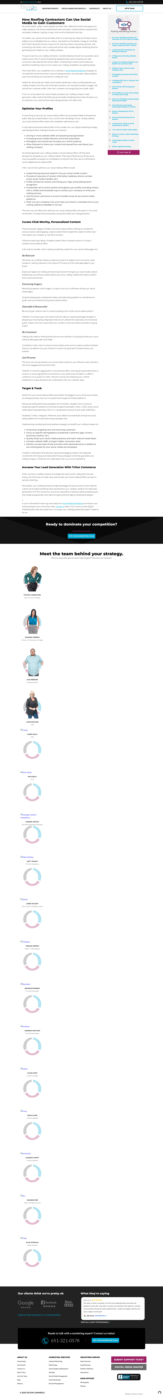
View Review (100, 1316)
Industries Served (50, 8)
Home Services (86, 1362)
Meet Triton (21, 1373)
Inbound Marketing (56, 1362)
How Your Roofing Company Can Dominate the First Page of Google (125, 38)
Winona (83, 1387)
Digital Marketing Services (74, 8)
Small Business (86, 1366)
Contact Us (21, 1369)
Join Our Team (22, 1377)
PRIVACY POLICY (137, 1395)
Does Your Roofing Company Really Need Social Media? (125, 100)
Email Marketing (55, 1381)
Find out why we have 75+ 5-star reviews (39, 1316)
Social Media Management (59, 1377)
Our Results (94, 8)
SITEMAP (128, 1395)
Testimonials (22, 1362)
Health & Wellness (87, 1369)
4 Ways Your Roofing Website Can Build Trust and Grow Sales (125, 63)
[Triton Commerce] (28, 10)
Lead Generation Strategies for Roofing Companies (123, 50)
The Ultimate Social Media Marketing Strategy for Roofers (124, 106)
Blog (19, 1381)
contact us (64, 506)
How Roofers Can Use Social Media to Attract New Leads (125, 93)
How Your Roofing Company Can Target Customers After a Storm (124, 44)
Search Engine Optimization (59, 1369)
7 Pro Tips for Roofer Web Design (124, 130)
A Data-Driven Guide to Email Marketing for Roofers (123, 124)
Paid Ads (52, 1373)
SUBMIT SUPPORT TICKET (129, 1360)
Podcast (20, 1384)
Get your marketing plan (81, 536)
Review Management (57, 1384)
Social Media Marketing (76, 70)
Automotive (85, 1373)
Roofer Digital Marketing (121, 146)
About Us (107, 8)
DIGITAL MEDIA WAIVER (129, 1368)
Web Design (53, 1366)
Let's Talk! (130, 8)
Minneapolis (85, 1383)
